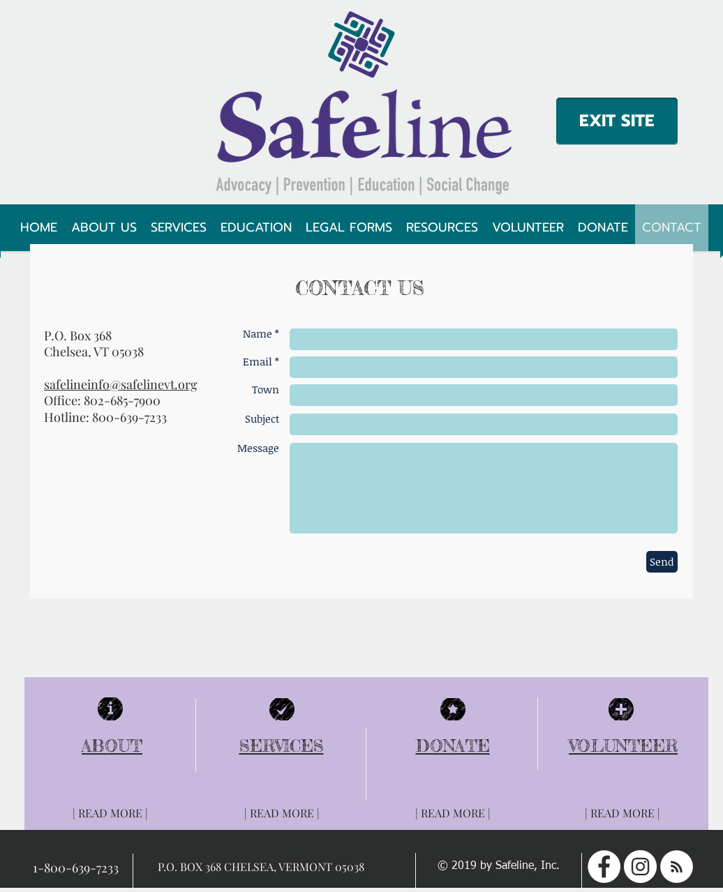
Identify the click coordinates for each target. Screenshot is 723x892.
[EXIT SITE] (617, 121)
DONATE (453, 746)
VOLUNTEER (623, 746)
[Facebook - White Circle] (604, 866)
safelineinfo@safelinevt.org (120, 384)
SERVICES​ (281, 746)
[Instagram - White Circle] (640, 866)
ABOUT (112, 746)
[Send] (662, 562)
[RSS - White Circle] (676, 866)
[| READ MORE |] (110, 813)
